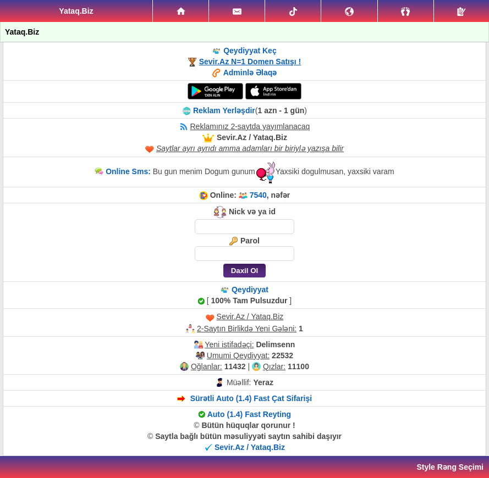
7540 (258, 195)
